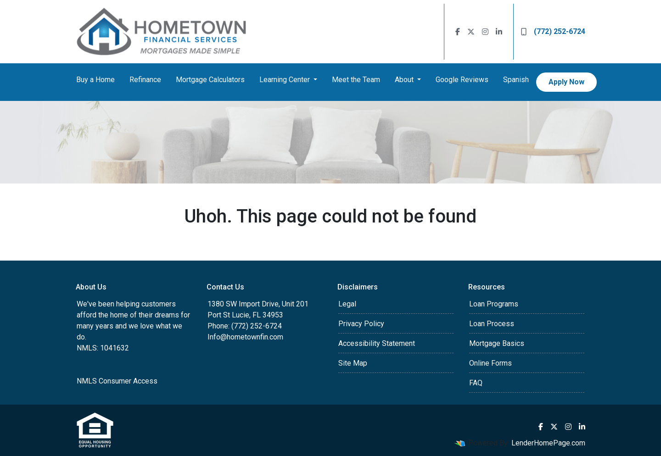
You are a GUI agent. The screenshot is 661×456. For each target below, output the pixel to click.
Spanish (516, 79)
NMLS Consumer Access (117, 381)
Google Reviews (462, 79)
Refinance (145, 79)
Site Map (352, 363)
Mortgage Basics (496, 343)
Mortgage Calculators (210, 79)
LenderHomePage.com (548, 443)
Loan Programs (493, 304)
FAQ (475, 382)
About (405, 79)
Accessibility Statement (376, 343)
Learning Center (285, 79)
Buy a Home (95, 79)
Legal (347, 304)
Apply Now (566, 82)
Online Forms (490, 363)
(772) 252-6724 (553, 31)
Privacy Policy (361, 323)
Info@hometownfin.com (245, 337)
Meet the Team (356, 79)
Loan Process (491, 323)
